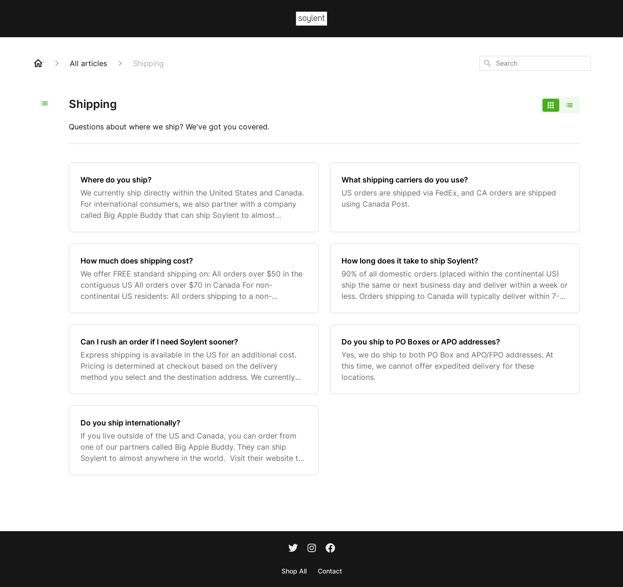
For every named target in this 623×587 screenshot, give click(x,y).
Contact (330, 571)
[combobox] (535, 63)
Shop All (294, 571)
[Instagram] (311, 548)
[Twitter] (293, 548)
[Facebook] (330, 548)
